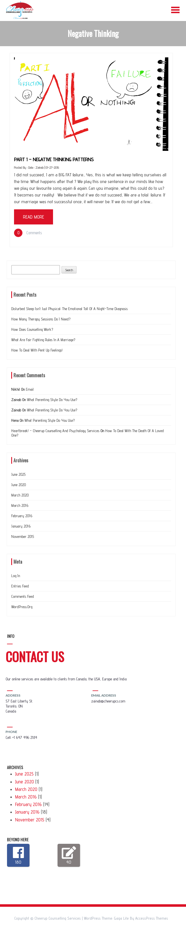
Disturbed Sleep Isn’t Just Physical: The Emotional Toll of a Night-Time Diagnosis (69, 308)
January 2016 (21, 526)
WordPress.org (21, 607)
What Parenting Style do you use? (52, 399)
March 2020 (20, 495)
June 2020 (18, 484)
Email (30, 389)
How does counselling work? (32, 329)
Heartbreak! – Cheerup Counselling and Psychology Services (55, 430)
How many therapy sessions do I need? (40, 319)
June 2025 (18, 474)
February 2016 (21, 516)
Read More (33, 217)
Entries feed (20, 586)
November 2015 (22, 536)
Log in (15, 575)
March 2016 (19, 505)
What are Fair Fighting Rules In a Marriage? (43, 340)
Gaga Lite (121, 918)
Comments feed (22, 596)
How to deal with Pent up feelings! (37, 350)
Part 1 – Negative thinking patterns (54, 159)
